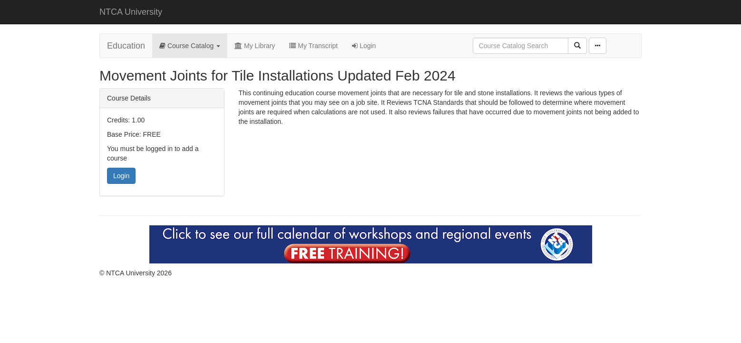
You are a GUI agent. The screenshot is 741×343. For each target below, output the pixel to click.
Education (126, 45)
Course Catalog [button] (189, 46)
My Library (254, 46)
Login (364, 46)
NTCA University (130, 12)
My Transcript (313, 46)
